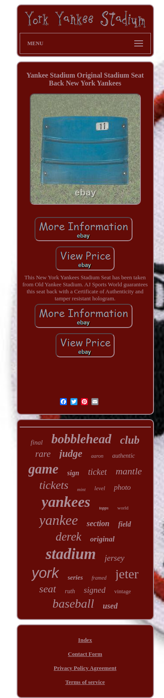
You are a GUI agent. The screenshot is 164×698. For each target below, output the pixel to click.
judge (70, 453)
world (123, 507)
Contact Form (85, 654)
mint (81, 489)
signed (95, 590)
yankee (58, 520)
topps (104, 508)
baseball (73, 603)
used (110, 606)
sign (73, 473)
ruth (70, 591)
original (102, 539)
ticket (97, 472)
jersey (114, 558)
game (43, 469)
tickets (53, 485)
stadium (70, 554)
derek (68, 536)
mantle (128, 471)
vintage (122, 591)
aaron (97, 456)
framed (99, 578)
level (99, 488)
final (37, 442)
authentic (123, 455)
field (124, 524)
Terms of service (85, 682)
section (98, 523)
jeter (127, 573)
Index (85, 640)
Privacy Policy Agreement (85, 668)
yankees (66, 502)
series (75, 577)
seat (47, 589)
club (130, 440)
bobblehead (82, 439)
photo (122, 487)
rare (42, 454)
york (45, 573)
